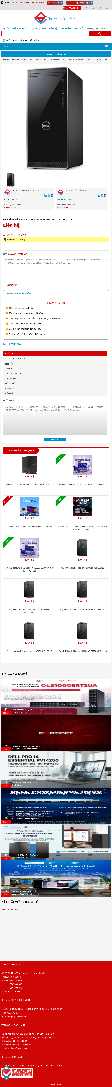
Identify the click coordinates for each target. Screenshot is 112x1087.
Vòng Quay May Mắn (97, 28)
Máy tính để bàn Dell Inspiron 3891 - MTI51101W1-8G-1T (29, 651)
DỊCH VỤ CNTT (39, 28)
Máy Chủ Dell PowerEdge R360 (25, 819)
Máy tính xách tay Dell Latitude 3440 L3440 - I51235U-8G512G (82, 485)
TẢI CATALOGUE (13, 373)
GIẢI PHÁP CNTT (21, 28)
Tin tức (5, 28)
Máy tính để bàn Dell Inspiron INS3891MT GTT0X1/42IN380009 (82, 651)
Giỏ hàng (11, 40)
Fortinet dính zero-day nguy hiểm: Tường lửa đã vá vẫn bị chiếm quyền (26, 748)
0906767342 (64, 207)
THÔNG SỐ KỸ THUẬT (16, 359)
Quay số (78, 28)
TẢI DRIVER (11, 378)
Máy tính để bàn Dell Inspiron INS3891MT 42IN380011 (82, 568)
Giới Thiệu (65, 28)
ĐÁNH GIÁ (10, 383)
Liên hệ (53, 28)
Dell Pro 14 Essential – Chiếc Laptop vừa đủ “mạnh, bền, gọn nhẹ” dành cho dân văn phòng (25, 894)
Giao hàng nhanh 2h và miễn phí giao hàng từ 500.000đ (34, 318)
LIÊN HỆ (9, 393)
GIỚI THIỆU (10, 353)
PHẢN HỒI (10, 388)
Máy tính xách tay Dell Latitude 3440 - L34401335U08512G (29, 526)
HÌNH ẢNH (10, 364)
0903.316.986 (11, 207)
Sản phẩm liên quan (21, 450)
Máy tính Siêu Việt (9, 910)
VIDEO (8, 368)
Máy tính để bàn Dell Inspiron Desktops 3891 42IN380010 (82, 609)
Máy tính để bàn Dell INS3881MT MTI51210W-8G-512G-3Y (29, 485)
